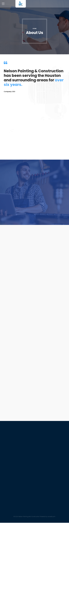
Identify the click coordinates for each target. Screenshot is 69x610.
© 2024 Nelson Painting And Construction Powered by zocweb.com (34, 604)
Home (34, 28)
